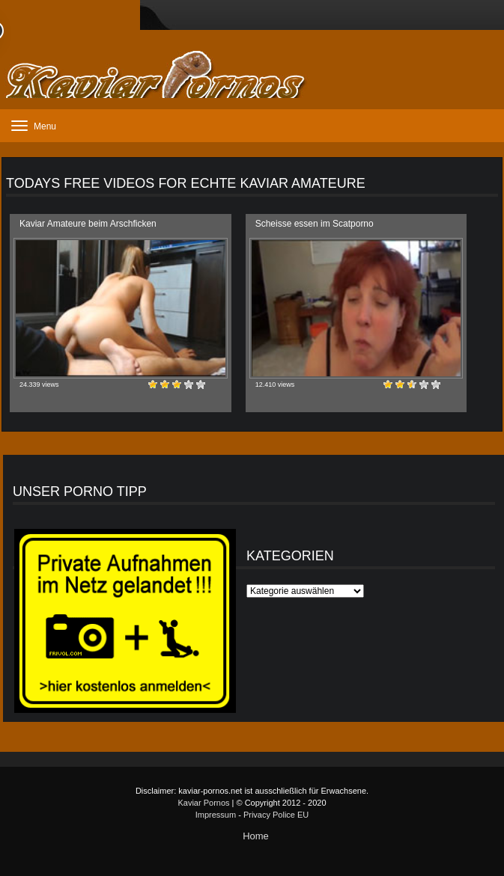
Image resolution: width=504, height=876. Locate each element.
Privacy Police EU (276, 814)
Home (256, 836)
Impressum (215, 814)
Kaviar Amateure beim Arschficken (88, 223)
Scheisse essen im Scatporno (314, 223)
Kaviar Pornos (203, 802)
